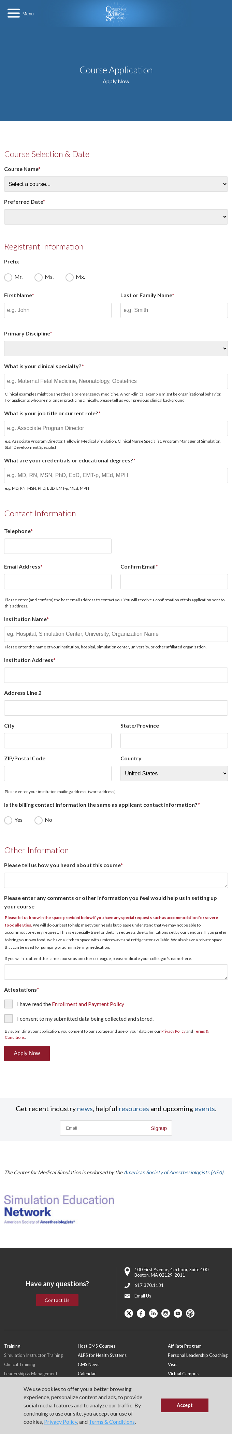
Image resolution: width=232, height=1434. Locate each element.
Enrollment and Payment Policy (88, 1004)
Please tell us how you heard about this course (63, 865)
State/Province (139, 725)
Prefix (11, 261)
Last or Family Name (147, 295)
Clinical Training (19, 1364)
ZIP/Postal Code (24, 758)
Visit (172, 1364)
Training (12, 1345)
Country (131, 758)
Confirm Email (139, 566)
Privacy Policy (60, 1421)
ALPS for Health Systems (102, 1355)
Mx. (80, 276)
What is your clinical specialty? (44, 366)
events (204, 1108)
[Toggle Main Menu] (13, 14)
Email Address (23, 566)
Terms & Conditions (112, 1421)
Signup (159, 1128)
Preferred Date (24, 201)
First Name (19, 295)
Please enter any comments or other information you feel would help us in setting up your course (110, 901)
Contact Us (57, 1300)
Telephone (18, 531)
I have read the (71, 1004)
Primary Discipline (28, 333)
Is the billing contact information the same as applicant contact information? (102, 804)
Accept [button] (185, 1405)
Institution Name (26, 619)
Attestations (21, 989)
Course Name (22, 169)
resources (134, 1108)
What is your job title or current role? (52, 413)
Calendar (87, 1373)
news (85, 1108)
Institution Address (30, 660)
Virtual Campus (183, 1373)
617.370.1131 (149, 1285)
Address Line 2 (22, 692)
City (9, 725)
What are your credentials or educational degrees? (69, 460)
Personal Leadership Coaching (198, 1355)
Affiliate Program (185, 1345)
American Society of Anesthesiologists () (173, 1172)
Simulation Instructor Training (33, 1355)
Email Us (142, 1295)
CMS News (88, 1364)
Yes (18, 819)
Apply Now (27, 1053)
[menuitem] (123, 1345)
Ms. (49, 276)
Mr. (18, 276)
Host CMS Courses (96, 1345)
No (48, 819)
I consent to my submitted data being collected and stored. (85, 1018)
